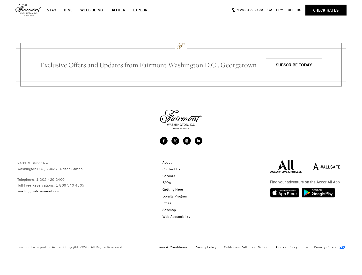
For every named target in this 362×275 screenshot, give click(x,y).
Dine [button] (68, 10)
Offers (295, 10)
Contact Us (172, 169)
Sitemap (169, 210)
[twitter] (175, 141)
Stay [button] (51, 10)
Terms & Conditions (171, 247)
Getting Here (173, 189)
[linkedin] (198, 141)
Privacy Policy (205, 247)
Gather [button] (118, 10)
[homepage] (31, 10)
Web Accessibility (176, 216)
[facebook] (164, 141)
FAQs (167, 183)
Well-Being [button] (91, 10)
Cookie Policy (287, 247)
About (167, 162)
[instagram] (187, 141)
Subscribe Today (294, 65)
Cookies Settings (325, 247)
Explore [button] (141, 10)
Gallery (275, 10)
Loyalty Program (175, 196)
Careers (169, 176)
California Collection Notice (246, 247)
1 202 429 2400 (50, 179)
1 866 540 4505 (70, 185)
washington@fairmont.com (38, 191)
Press (167, 203)
